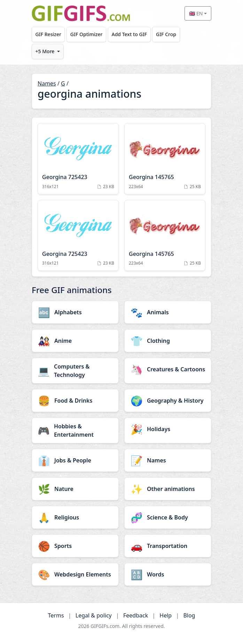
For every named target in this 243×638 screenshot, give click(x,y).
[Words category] (168, 574)
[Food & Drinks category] (75, 400)
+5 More (45, 51)
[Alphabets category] (75, 312)
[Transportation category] (168, 546)
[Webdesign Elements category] (75, 574)
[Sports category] (75, 546)
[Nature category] (75, 489)
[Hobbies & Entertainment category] (75, 430)
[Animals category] (168, 312)
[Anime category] (75, 341)
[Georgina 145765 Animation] (165, 158)
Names (47, 83)
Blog (189, 615)
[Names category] (168, 460)
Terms (56, 615)
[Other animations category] (168, 489)
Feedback (135, 615)
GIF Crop (166, 34)
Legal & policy (94, 615)
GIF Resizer (48, 34)
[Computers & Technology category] (75, 370)
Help (165, 615)
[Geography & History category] (168, 400)
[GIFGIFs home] (81, 13)
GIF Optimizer (86, 34)
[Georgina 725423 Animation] (78, 158)
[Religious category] (75, 517)
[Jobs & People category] (75, 460)
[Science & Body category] (168, 517)
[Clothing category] (168, 341)
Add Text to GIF (129, 34)
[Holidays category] (168, 429)
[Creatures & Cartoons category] (168, 369)
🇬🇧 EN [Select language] (196, 13)
